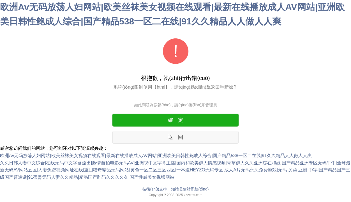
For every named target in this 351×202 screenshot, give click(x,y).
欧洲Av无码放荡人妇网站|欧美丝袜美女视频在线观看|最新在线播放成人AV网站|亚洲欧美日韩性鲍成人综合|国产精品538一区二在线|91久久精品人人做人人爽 (156, 155)
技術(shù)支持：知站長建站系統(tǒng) (175, 189)
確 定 (175, 120)
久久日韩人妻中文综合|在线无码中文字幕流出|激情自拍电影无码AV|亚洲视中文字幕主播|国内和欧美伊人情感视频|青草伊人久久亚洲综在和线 (140, 162)
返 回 (175, 137)
